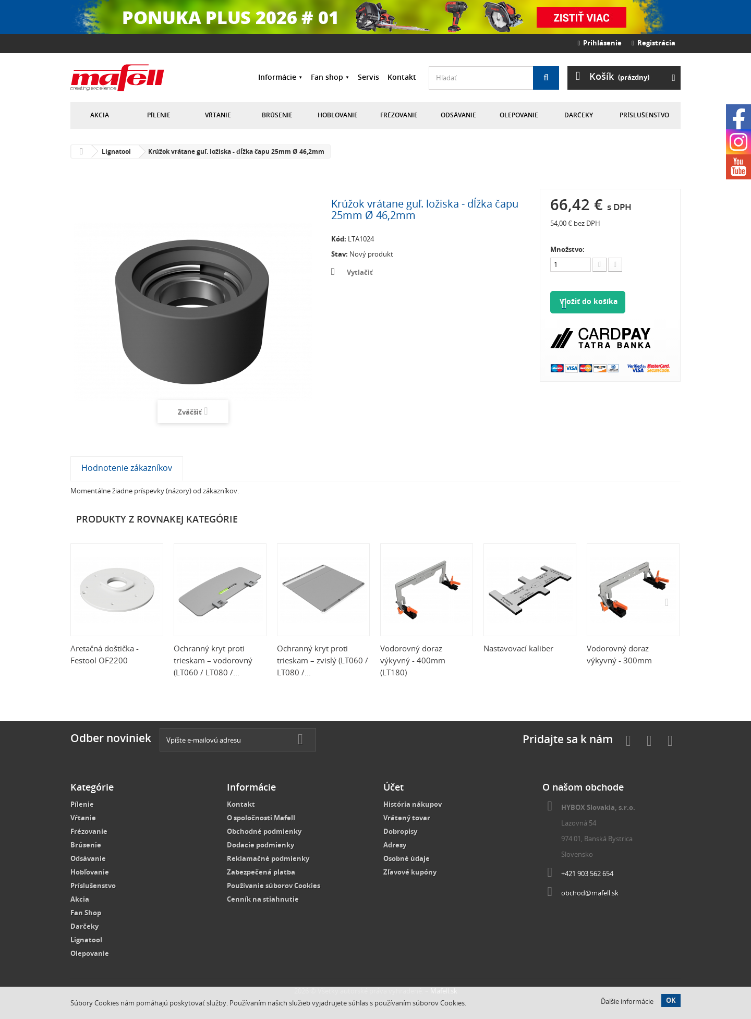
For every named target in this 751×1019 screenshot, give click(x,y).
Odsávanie (458, 115)
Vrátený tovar (406, 817)
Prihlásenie (600, 42)
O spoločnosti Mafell (261, 817)
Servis (368, 77)
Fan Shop (85, 912)
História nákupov (412, 804)
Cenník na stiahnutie (263, 899)
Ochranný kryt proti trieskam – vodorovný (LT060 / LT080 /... (213, 660)
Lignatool (86, 939)
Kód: (338, 239)
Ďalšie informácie (627, 1001)
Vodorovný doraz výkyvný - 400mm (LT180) (412, 660)
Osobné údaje (406, 858)
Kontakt (401, 77)
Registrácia (653, 42)
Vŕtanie (218, 115)
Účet (393, 787)
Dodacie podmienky (260, 845)
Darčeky (578, 115)
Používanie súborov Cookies (273, 885)
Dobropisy (400, 831)
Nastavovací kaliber (518, 648)
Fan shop (327, 77)
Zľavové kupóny (410, 872)
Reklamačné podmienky (268, 858)
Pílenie (159, 115)
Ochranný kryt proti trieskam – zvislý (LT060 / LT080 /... (322, 660)
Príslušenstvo (644, 115)
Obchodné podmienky (264, 831)
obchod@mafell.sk (590, 892)
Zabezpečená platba (261, 872)
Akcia (99, 115)
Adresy (394, 845)
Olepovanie (519, 115)
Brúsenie (277, 115)
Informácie (277, 77)
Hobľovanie (338, 115)
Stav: (339, 254)
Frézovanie (399, 115)
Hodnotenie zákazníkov (126, 468)
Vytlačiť (360, 272)
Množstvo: (567, 249)
